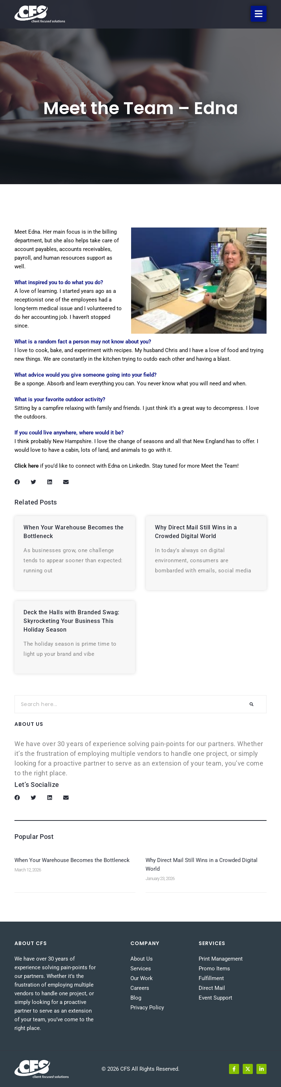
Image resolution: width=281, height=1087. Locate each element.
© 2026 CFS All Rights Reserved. (140, 1069)
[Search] (251, 704)
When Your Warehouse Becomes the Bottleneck (72, 860)
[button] (259, 14)
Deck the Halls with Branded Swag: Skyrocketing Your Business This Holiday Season (71, 621)
